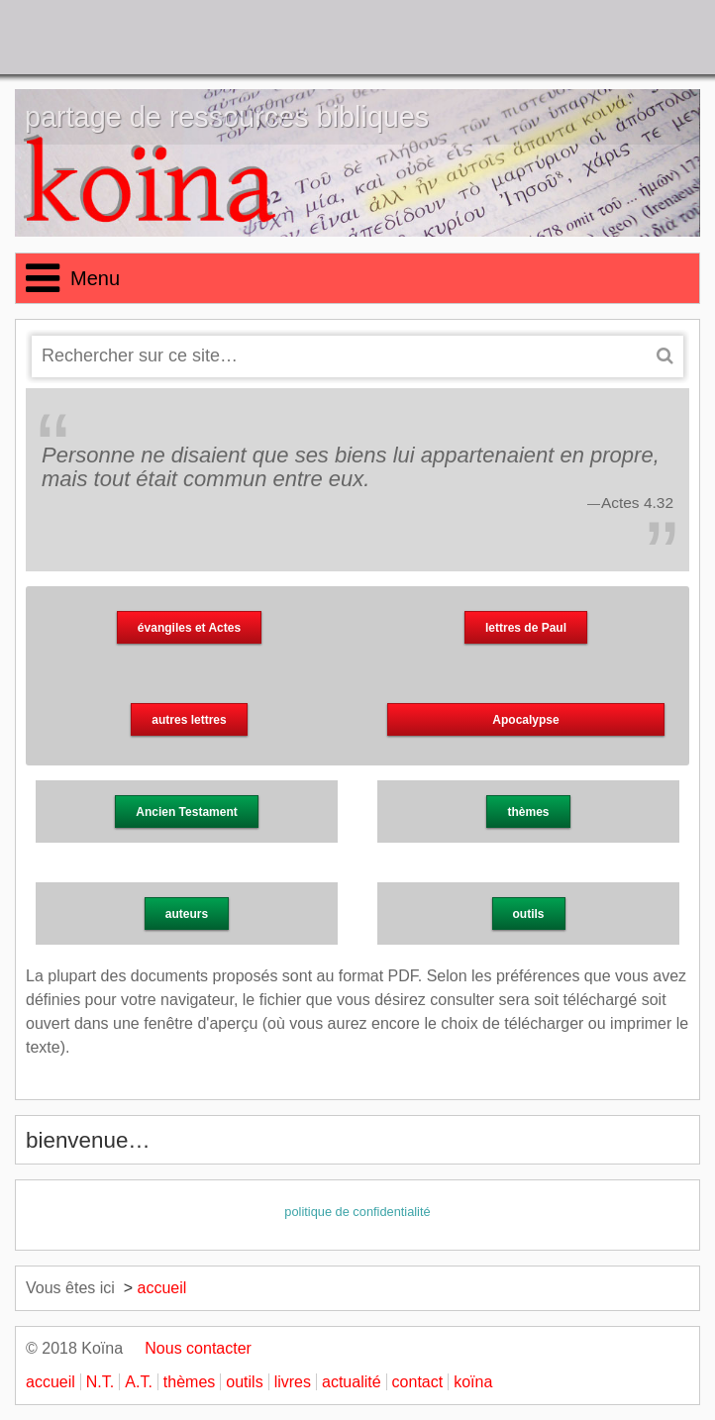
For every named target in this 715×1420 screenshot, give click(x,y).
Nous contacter (190, 1348)
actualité (351, 1381)
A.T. (139, 1381)
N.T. (100, 1381)
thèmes (189, 1381)
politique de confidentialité (357, 1211)
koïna (473, 1381)
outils (244, 1381)
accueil (162, 1287)
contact (418, 1381)
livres (292, 1381)
